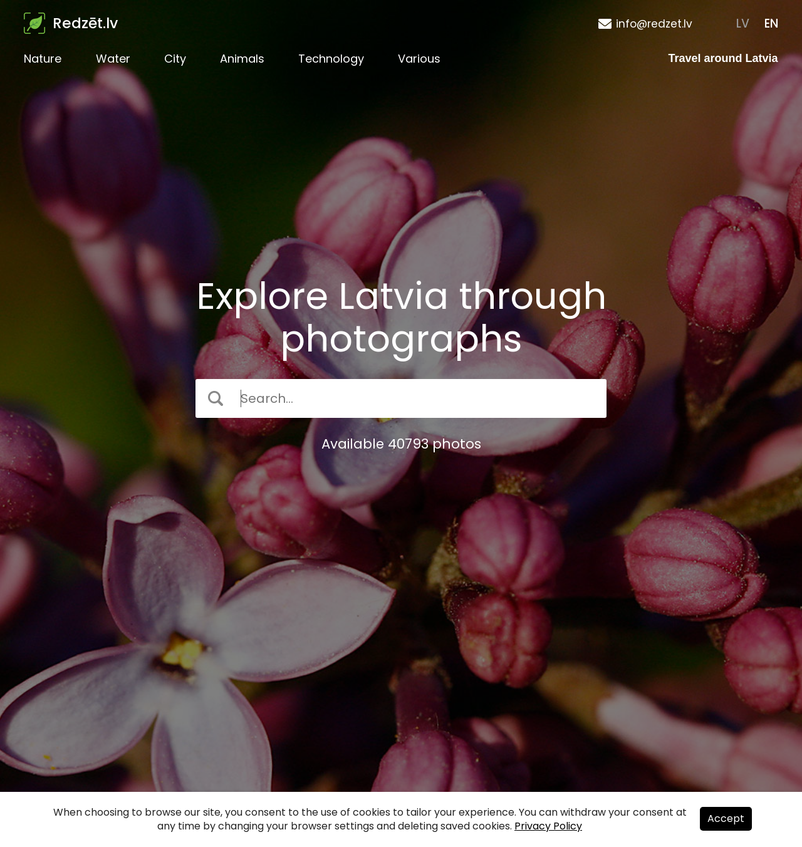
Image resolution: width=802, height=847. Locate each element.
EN (771, 23)
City (175, 58)
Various (419, 58)
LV (742, 23)
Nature (42, 58)
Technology (331, 58)
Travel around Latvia (723, 58)
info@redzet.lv (654, 23)
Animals (242, 58)
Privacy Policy (548, 826)
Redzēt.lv (85, 23)
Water (113, 58)
